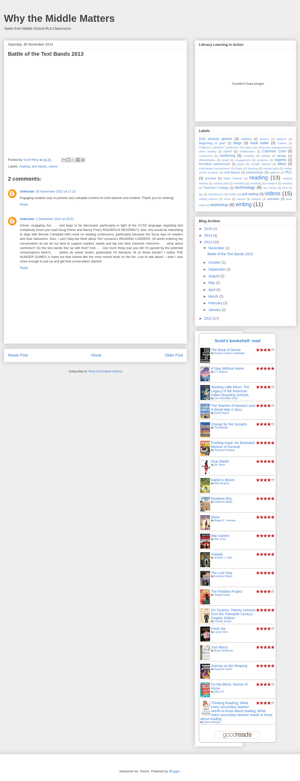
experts (280, 160)
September (217, 269)
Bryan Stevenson (223, 650)
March (213, 296)
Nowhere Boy (221, 499)
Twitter (233, 194)
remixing (256, 183)
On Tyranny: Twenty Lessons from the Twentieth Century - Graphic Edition (233, 614)
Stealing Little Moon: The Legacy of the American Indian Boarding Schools (230, 391)
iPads (239, 168)
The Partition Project (226, 591)
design (281, 156)
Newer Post (18, 355)
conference (205, 155)
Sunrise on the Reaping (229, 666)
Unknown (27, 191)
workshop (219, 204)
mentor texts (270, 168)
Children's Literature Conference (219, 147)
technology (245, 187)
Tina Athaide (221, 427)
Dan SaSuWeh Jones (226, 398)
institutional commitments (214, 168)
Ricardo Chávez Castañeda (229, 353)
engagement (242, 160)
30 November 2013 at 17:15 (56, 191)
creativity (248, 155)
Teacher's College (215, 188)
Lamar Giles (221, 632)
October (215, 262)
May (212, 283)
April (212, 290)
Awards (264, 139)
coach (227, 151)
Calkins (282, 143)
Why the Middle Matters (59, 18)
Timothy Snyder (223, 621)
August (214, 276)
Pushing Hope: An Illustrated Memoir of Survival (233, 445)
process (210, 178)
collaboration (247, 151)
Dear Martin (220, 461)
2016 (208, 229)
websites (273, 199)
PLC (288, 172)
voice (227, 198)
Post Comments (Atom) (105, 371)
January (215, 310)
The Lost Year (221, 573)
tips (201, 194)
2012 (208, 318)
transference (216, 194)
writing (244, 204)
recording (239, 183)
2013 (208, 242)
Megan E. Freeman (225, 520)
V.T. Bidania (220, 371)
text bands (39, 166)
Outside (217, 554)
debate (266, 155)
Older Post (174, 355)
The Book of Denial (225, 350)
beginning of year (212, 143)
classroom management (273, 147)
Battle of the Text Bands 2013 (230, 254)
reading (24, 166)
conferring (227, 156)
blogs (237, 143)
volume (241, 198)
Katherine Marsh (223, 502)
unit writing (250, 194)
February (215, 303)
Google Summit (261, 164)
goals (241, 164)
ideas (282, 164)
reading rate (220, 183)
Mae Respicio (221, 483)
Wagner (256, 198)
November (216, 248)
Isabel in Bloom (223, 480)
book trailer (259, 143)
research (271, 183)
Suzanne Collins (223, 669)
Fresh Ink (218, 629)
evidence (262, 160)
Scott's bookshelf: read (238, 340)
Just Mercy (219, 647)
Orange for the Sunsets (229, 424)
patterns (275, 172)
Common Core (274, 151)
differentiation (207, 160)
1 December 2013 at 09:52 (55, 219)
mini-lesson (232, 172)
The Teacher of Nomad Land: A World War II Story (233, 408)
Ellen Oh (219, 691)
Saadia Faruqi (222, 594)
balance (281, 139)
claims (248, 147)
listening (253, 168)
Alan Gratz (220, 539)
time (284, 187)
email (225, 160)
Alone (215, 517)
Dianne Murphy (212, 722)
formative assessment (214, 164)
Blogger (174, 771)
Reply (24, 204)
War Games (220, 536)
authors (246, 139)
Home (96, 355)
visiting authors (208, 198)
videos (53, 166)
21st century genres (215, 139)
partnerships (254, 172)
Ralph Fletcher (232, 178)
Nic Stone (219, 464)
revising (287, 183)
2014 (208, 235)
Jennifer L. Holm (223, 557)
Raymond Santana (224, 450)
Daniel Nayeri (221, 413)
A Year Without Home (227, 368)
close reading (207, 151)
